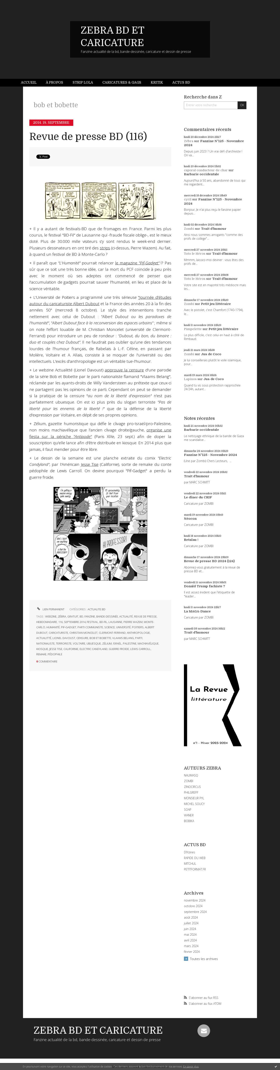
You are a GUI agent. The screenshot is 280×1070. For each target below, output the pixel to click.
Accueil (29, 82)
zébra (62, 616)
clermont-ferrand (112, 633)
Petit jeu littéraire (216, 304)
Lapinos (190, 379)
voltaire (79, 643)
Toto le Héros (194, 254)
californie (71, 649)
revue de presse (145, 616)
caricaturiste (58, 633)
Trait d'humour (213, 229)
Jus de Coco (211, 354)
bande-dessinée (107, 616)
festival (92, 622)
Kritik (157, 82)
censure (82, 638)
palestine (129, 643)
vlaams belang (123, 638)
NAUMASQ (191, 775)
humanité (53, 627)
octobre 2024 (193, 906)
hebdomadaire (46, 622)
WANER (189, 815)
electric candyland (93, 649)
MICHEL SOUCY (194, 804)
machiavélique (148, 643)
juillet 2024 (191, 923)
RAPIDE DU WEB (194, 858)
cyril (187, 199)
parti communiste (90, 627)
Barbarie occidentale (201, 174)
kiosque (42, 649)
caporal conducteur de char (206, 170)
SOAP (187, 810)
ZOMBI (188, 781)
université (123, 627)
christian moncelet (83, 633)
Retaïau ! (191, 540)
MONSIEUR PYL (194, 798)
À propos (54, 82)
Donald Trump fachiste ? (204, 586)
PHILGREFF (191, 792)
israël (117, 643)
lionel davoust (64, 638)
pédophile (55, 654)
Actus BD (181, 82)
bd (81, 616)
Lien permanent (50, 609)
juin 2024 (190, 929)
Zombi (189, 229)
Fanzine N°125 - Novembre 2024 (210, 455)
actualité (126, 616)
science (109, 627)
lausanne (115, 622)
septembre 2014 (75, 622)
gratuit (72, 616)
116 (60, 622)
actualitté (43, 638)
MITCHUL (190, 864)
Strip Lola (83, 82)
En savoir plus (191, 1066)
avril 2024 (190, 940)
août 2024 (191, 917)
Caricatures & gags (121, 82)
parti (138, 638)
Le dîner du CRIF (198, 497)
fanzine (89, 616)
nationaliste (45, 643)
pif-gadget (68, 627)
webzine (51, 616)
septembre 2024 (195, 912)
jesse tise (55, 649)
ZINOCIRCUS (192, 787)
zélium (107, 643)
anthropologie (138, 633)
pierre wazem (133, 622)
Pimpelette (193, 329)
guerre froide (119, 649)
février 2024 (192, 952)
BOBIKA (189, 821)
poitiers (138, 627)
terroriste (64, 643)
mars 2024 (191, 946)
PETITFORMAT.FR (195, 869)
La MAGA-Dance (197, 611)
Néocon (190, 519)
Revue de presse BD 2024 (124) (209, 561)
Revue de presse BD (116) (88, 136)
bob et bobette (100, 638)
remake (41, 654)
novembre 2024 (194, 900)
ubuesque (94, 643)
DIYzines (189, 852)
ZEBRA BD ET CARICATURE (98, 1030)
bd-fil (103, 622)
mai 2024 (190, 935)
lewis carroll (140, 649)
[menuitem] (31, 83)
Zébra (188, 141)
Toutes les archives (204, 959)
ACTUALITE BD (96, 609)
